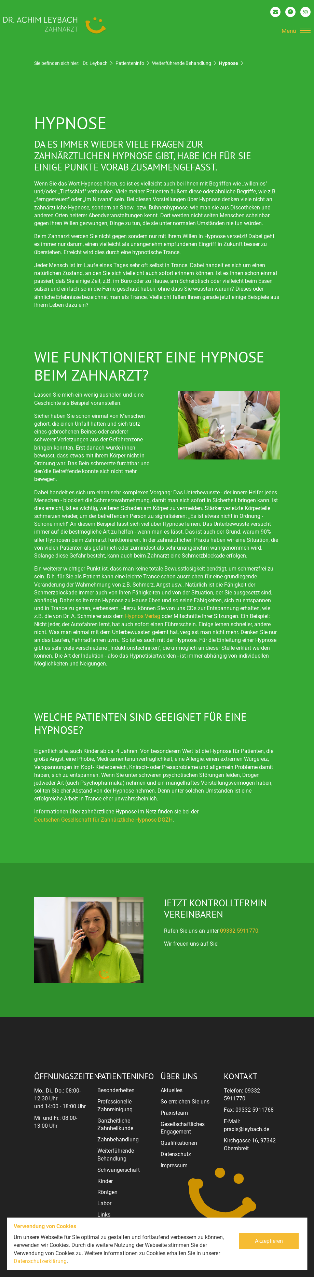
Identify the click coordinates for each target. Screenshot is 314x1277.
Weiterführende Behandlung (181, 63)
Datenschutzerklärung (40, 1261)
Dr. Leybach (95, 63)
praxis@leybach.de (246, 1129)
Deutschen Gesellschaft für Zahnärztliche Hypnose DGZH (103, 819)
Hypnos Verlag (142, 616)
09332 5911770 (239, 931)
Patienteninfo (129, 63)
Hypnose (228, 63)
